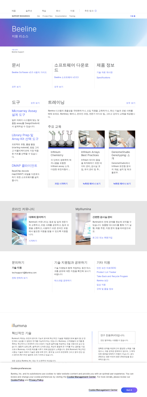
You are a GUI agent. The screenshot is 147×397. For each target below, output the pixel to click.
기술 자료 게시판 (104, 72)
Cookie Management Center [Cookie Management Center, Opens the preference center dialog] (103, 390)
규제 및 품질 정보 (105, 289)
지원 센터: (15, 50)
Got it (129, 390)
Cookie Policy (17, 380)
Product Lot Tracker (106, 272)
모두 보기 (16, 86)
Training (72, 16)
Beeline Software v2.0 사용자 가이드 (29, 72)
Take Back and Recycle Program (112, 276)
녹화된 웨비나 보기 (91, 183)
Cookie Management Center (81, 377)
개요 (38, 16)
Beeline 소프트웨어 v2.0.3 (66, 77)
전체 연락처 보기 (20, 278)
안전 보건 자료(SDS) (106, 268)
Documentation (61, 16)
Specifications (103, 77)
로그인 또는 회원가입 (102, 237)
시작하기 (33, 240)
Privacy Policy (36, 380)
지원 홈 (132, 16)
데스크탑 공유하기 (62, 280)
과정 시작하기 (61, 183)
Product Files (48, 16)
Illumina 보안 (102, 280)
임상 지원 (101, 284)
